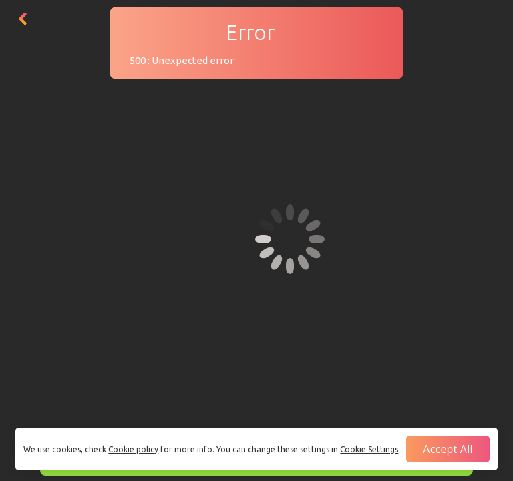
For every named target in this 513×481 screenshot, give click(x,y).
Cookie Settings (369, 449)
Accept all (447, 449)
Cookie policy (133, 449)
